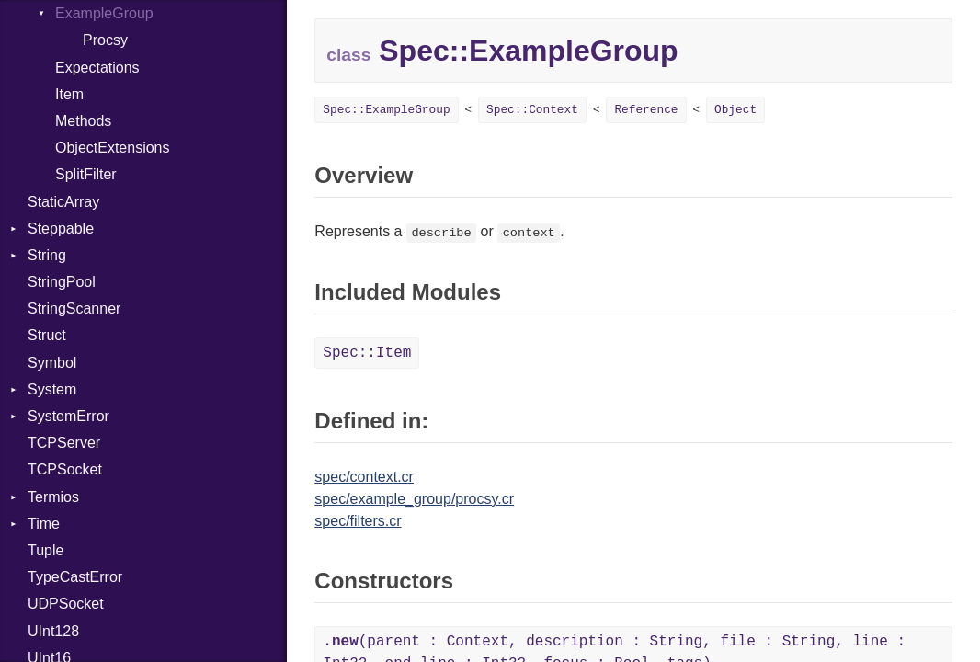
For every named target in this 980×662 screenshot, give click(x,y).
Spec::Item (367, 353)
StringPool (62, 282)
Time (44, 523)
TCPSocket (65, 469)
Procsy (105, 40)
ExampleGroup (104, 13)
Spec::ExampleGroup (386, 110)
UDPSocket (66, 603)
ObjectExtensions (112, 147)
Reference (646, 110)
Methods (83, 121)
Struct (47, 335)
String (47, 255)
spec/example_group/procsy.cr (414, 499)
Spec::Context (532, 110)
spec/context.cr (364, 477)
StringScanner (74, 308)
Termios (53, 497)
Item (69, 94)
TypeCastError (75, 577)
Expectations (97, 67)
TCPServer (64, 443)
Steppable (61, 228)
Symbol (52, 363)
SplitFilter (86, 174)
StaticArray (63, 202)
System (52, 389)
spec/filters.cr (357, 521)
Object (735, 110)
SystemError (68, 416)
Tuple (45, 550)
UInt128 (53, 631)
